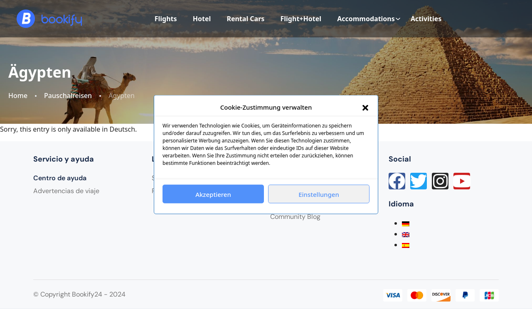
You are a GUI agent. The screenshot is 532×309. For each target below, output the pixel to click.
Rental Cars (245, 18)
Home (17, 95)
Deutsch (122, 129)
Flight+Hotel (301, 18)
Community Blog (295, 216)
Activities (426, 18)
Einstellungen (318, 194)
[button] (365, 107)
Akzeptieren (213, 194)
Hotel (202, 18)
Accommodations (369, 18)
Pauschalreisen (68, 95)
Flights (166, 18)
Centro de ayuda (59, 178)
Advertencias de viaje (66, 190)
